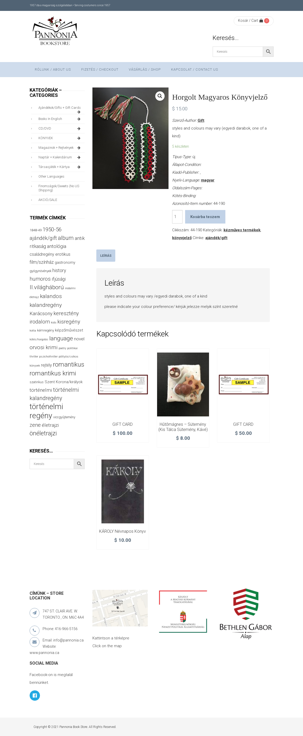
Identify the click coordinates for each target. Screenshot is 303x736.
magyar (207, 180)
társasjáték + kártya (60, 167)
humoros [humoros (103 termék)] (40, 279)
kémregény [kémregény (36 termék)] (45, 330)
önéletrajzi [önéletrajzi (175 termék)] (43, 433)
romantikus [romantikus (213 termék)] (68, 364)
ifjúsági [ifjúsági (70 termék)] (59, 279)
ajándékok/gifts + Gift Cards (60, 109)
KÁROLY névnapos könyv (122, 531)
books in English (60, 119)
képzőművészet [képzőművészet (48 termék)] (69, 330)
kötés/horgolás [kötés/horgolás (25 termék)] (39, 339)
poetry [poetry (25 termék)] (62, 348)
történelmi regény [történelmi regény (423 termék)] (46, 411)
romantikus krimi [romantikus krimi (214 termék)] (53, 373)
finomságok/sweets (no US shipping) (58, 188)
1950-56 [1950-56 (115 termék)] (52, 229)
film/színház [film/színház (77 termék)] (42, 262)
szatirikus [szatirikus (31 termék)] (37, 382)
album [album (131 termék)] (66, 238)
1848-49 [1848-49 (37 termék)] (36, 230)
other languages (51, 176)
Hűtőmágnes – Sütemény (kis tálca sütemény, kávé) (183, 427)
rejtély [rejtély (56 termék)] (46, 365)
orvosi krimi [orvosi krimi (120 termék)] (44, 347)
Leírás (105, 256)
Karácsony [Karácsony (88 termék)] (41, 313)
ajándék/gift (216, 237)
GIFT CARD (122, 424)
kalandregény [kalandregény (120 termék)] (46, 305)
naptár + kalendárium (60, 157)
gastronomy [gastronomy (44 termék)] (65, 262)
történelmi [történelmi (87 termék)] (41, 390)
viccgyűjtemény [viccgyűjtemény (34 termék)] (64, 417)
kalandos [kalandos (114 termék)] (51, 296)
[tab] (105, 255)
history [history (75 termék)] (59, 270)
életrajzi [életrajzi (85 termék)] (50, 425)
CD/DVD (60, 128)
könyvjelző (182, 237)
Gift (201, 120)
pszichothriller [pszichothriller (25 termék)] (48, 356)
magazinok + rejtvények (60, 148)
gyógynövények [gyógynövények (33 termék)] (40, 271)
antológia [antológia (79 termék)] (56, 246)
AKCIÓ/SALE (47, 200)
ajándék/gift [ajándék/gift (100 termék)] (43, 238)
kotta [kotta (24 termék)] (33, 330)
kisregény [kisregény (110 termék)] (68, 322)
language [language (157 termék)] (61, 338)
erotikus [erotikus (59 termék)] (62, 254)
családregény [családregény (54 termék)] (42, 254)
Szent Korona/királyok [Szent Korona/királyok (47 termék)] (64, 382)
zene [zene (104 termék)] (35, 425)
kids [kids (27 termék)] (53, 322)
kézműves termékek (242, 230)
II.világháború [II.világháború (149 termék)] (47, 287)
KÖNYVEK (60, 138)
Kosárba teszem (205, 216)
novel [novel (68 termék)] (79, 338)
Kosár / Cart (250, 20)
